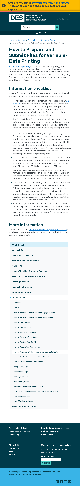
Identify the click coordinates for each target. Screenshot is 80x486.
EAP (69, 14)
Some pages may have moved (50, 2)
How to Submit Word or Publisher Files (28, 362)
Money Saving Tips (21, 372)
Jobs (11, 452)
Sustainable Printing (22, 396)
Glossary (17, 303)
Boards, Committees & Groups (55, 428)
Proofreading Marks (21, 382)
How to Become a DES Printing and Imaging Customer (34, 313)
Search (58, 27)
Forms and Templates (22, 255)
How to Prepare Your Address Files (27, 347)
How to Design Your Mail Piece (25, 332)
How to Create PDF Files (23, 327)
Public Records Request (20, 431)
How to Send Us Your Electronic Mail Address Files (33, 357)
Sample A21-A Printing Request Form (28, 386)
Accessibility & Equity (18, 428)
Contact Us (17, 250)
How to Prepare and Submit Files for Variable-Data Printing (36, 352)
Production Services (22, 287)
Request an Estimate (22, 292)
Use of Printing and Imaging (24, 401)
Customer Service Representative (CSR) (48, 229)
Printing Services (20, 282)
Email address (47, 456)
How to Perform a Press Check (25, 337)
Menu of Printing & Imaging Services (29, 271)
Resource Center (20, 297)
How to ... (17, 308)
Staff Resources (16, 455)
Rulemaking (14, 435)
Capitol (63, 19)
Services (21, 40)
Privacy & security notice (20, 474)
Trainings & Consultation (24, 406)
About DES (14, 445)
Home (12, 40)
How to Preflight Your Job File (25, 342)
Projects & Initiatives (50, 431)
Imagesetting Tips (21, 367)
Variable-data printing (19, 66)
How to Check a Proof (22, 322)
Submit (46, 463)
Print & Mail (17, 244)
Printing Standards (21, 377)
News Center (47, 435)
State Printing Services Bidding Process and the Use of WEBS (37, 391)
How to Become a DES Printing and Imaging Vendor (33, 318)
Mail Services (18, 266)
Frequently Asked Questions (25, 260)
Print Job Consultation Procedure (28, 276)
